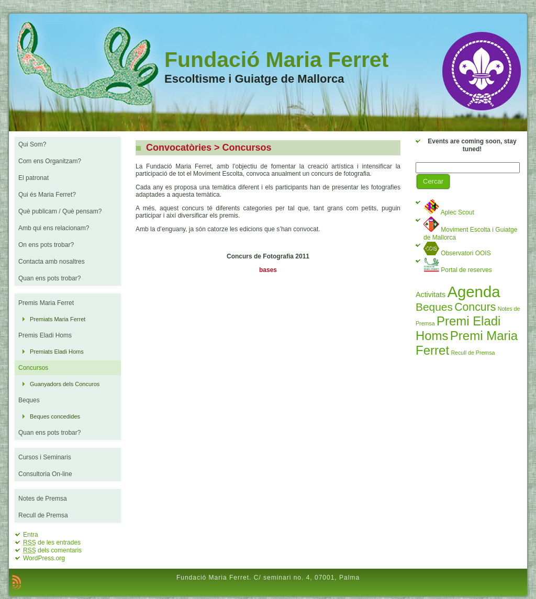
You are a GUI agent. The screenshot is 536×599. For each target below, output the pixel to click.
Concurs (475, 307)
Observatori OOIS (457, 253)
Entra (30, 534)
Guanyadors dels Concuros (64, 384)
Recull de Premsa (473, 352)
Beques (434, 307)
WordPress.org (44, 558)
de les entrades (52, 542)
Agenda (473, 291)
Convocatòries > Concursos (207, 147)
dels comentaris (52, 550)
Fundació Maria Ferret (276, 60)
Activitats (430, 294)
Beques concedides (55, 416)
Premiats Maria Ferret (57, 319)
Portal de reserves (457, 270)
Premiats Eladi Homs (57, 351)
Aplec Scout (448, 212)
